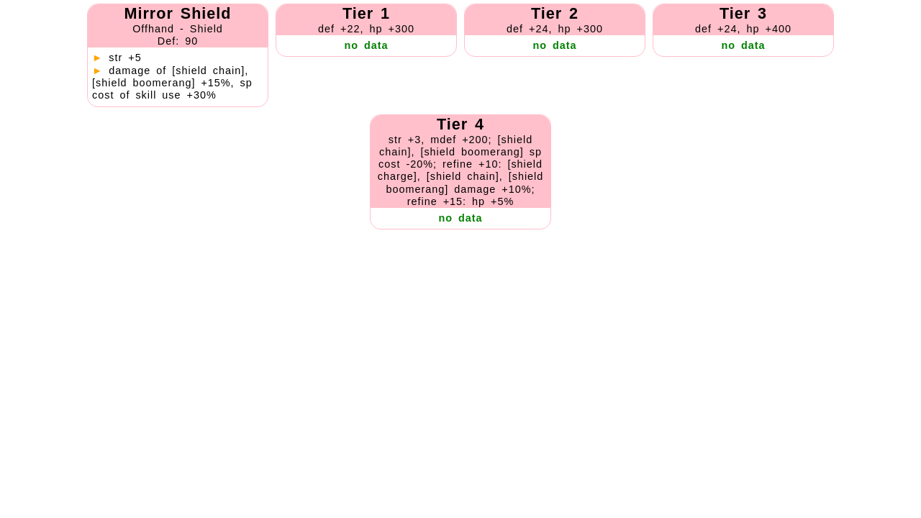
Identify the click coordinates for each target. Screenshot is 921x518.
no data (366, 45)
